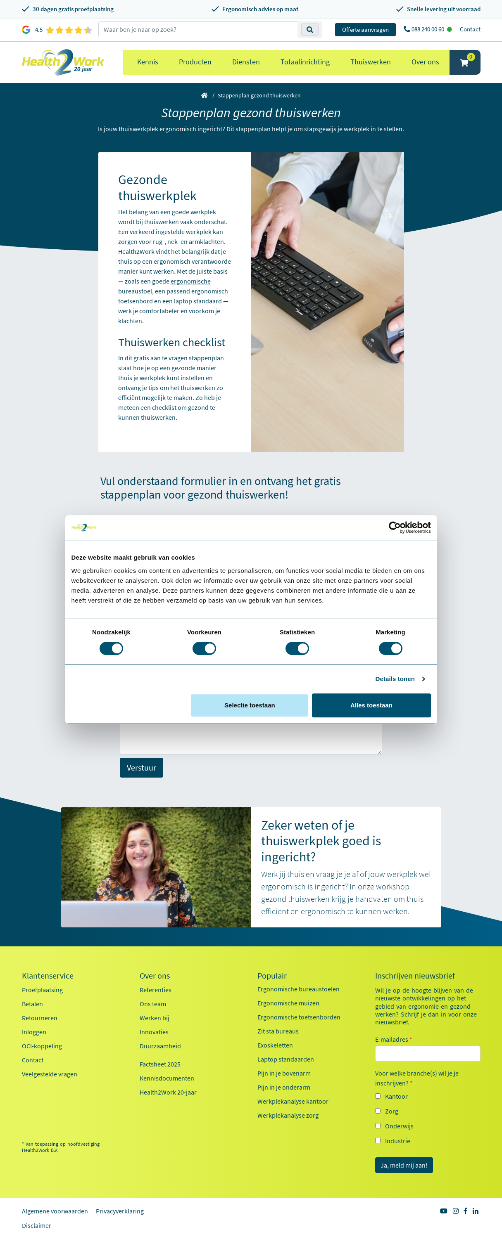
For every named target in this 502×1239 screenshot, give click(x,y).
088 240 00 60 (428, 29)
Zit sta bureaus (278, 1031)
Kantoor (396, 1096)
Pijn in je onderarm (283, 1087)
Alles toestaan (371, 705)
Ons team (153, 1004)
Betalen (32, 1004)
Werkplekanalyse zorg (288, 1115)
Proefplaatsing (42, 990)
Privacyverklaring (120, 1211)
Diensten (246, 61)
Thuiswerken (370, 61)
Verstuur (141, 767)
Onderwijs (399, 1126)
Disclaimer (36, 1225)
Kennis (147, 61)
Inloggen (34, 1032)
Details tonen (395, 678)
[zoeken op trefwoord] (198, 29)
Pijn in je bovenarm (284, 1073)
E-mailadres (393, 1039)
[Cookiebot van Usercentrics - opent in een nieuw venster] (395, 527)
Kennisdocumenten (167, 1078)
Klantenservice (48, 976)
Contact (470, 29)
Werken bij (154, 1018)
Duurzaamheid (160, 1046)
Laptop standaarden (285, 1059)
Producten (195, 61)
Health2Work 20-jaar (168, 1092)
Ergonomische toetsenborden (298, 1017)
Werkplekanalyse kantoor (292, 1101)
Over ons (425, 61)
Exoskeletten (275, 1045)
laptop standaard (198, 301)
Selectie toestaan (249, 705)
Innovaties (154, 1032)
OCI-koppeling (42, 1046)
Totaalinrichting (305, 61)
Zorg (391, 1111)
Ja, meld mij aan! (404, 1165)
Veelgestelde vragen (49, 1074)
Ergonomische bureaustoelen (298, 989)
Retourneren (39, 1018)
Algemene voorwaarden (55, 1211)
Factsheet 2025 (160, 1064)
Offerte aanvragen (365, 29)
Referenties (155, 990)
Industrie (397, 1141)
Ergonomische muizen (288, 1003)
